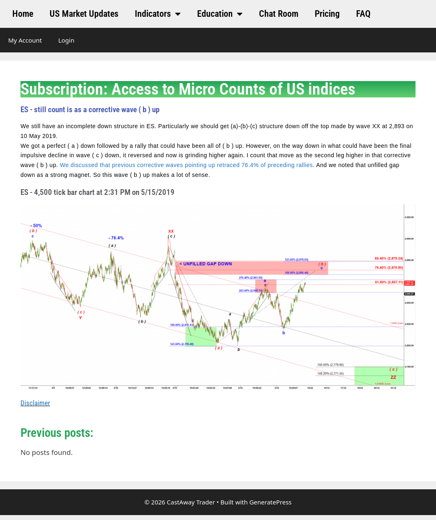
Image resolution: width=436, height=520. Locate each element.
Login (66, 40)
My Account (25, 40)
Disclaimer (35, 403)
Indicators (158, 14)
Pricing (327, 14)
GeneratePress (270, 502)
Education (220, 14)
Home (22, 14)
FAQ (363, 14)
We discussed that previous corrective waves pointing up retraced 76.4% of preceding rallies (186, 165)
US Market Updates (84, 14)
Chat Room (278, 14)
